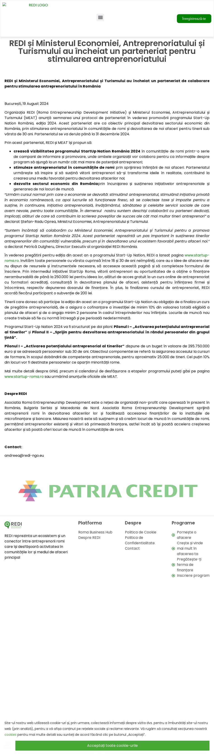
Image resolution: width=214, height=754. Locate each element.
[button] (100, 6)
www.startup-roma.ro (24, 354)
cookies (11, 734)
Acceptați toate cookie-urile (112, 745)
